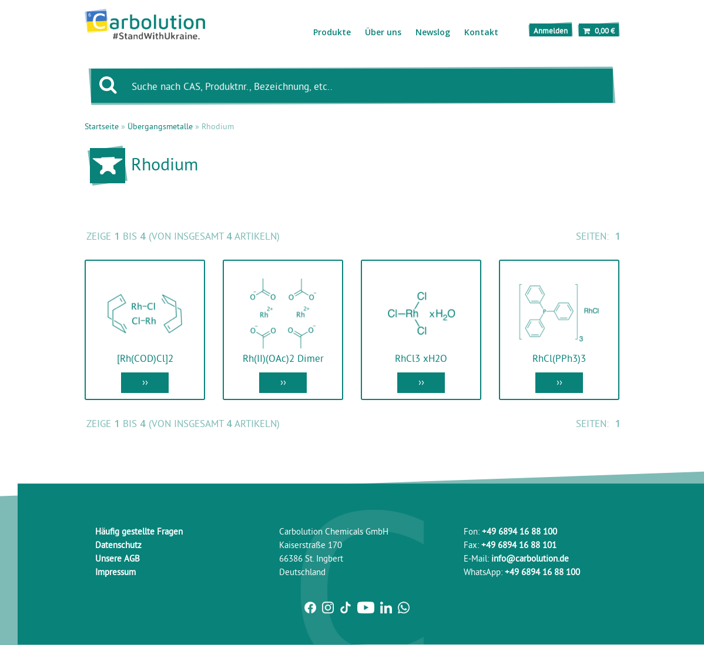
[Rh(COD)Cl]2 (145, 358)
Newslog (432, 32)
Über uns (383, 32)
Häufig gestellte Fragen (139, 531)
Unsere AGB (117, 558)
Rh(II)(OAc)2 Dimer (283, 358)
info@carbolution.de (530, 558)
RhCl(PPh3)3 (559, 358)
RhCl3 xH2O (421, 358)
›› (145, 381)
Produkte (332, 32)
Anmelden (551, 30)
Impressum (115, 571)
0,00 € (599, 30)
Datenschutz (118, 544)
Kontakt (481, 32)
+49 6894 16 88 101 (519, 544)
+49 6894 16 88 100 (519, 531)
